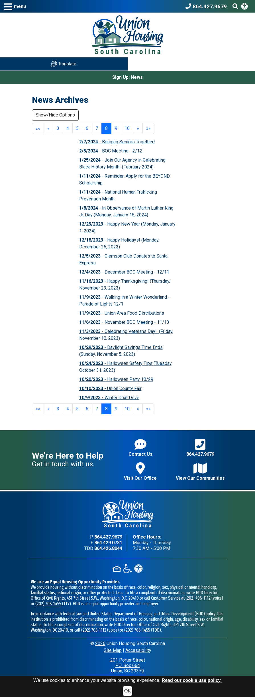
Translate (63, 64)
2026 (100, 643)
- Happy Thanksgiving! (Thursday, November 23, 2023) (124, 284)
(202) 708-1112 (198, 598)
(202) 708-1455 (48, 603)
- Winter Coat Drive (109, 397)
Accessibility (138, 650)
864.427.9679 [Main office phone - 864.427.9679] (108, 537)
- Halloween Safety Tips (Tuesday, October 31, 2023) (125, 367)
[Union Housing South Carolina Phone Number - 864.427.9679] (207, 6)
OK (127, 690)
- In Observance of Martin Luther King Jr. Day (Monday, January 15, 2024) (126, 211)
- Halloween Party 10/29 (116, 379)
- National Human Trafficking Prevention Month (118, 195)
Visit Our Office (140, 471)
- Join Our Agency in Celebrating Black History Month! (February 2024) (122, 163)
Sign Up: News (127, 77)
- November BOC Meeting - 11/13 (124, 322)
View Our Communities (200, 471)
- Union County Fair (110, 388)
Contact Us (140, 447)
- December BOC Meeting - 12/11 (124, 272)
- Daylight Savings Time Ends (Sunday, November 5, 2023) (121, 351)
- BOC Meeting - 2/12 (110, 151)
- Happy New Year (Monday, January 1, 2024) (127, 227)
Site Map (113, 650)
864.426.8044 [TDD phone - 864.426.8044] (108, 548)
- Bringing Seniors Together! (117, 141)
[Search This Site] (235, 6)
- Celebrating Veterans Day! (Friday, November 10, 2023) (126, 335)
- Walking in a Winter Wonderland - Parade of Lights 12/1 (124, 300)
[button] (15, 6)
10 (127, 128)
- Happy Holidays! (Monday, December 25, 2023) (119, 243)
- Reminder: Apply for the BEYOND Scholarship (124, 179)
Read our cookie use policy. (192, 680)
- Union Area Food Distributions (121, 313)
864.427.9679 (200, 447)
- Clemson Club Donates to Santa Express (123, 259)
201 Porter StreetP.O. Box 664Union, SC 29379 (127, 665)
